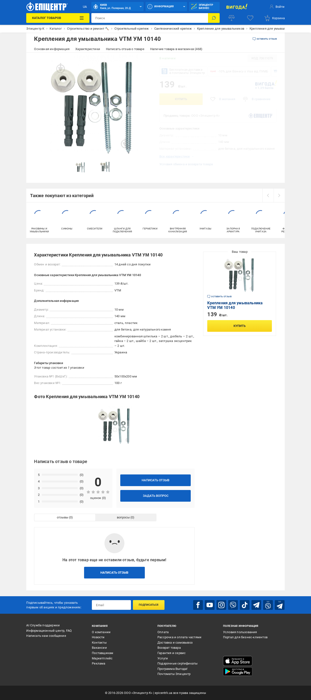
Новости (98, 637)
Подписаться (148, 604)
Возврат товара (169, 647)
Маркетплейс (102, 658)
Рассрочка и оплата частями (179, 637)
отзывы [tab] (62, 517)
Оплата (163, 632)
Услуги (162, 658)
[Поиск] (214, 18)
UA (85, 7)
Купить (181, 99)
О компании (101, 632)
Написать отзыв (155, 480)
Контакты (99, 642)
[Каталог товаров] (57, 18)
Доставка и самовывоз (175, 642)
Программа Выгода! (172, 669)
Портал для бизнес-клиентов (245, 637)
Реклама (98, 663)
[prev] (268, 195)
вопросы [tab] (123, 517)
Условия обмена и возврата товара (186, 164)
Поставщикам (102, 653)
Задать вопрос (155, 496)
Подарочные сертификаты (177, 663)
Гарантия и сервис (171, 653)
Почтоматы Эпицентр (174, 674)
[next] (279, 195)
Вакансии (99, 647)
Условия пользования (240, 632)
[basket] (274, 18)
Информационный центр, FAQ (49, 630)
